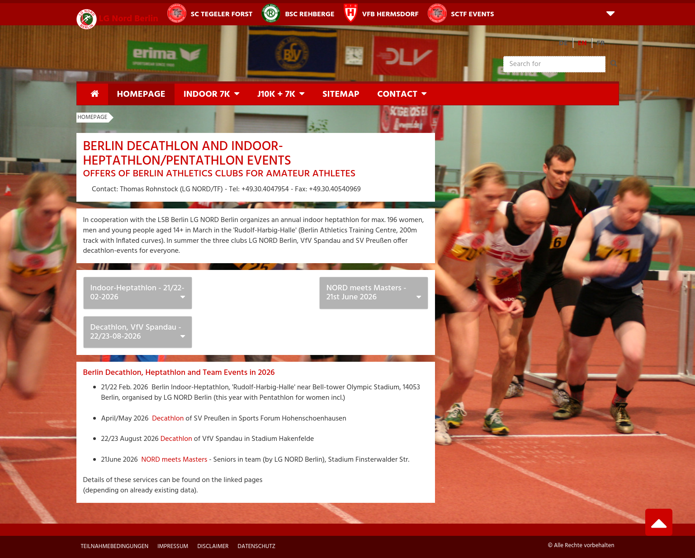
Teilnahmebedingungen (115, 546)
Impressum (172, 546)
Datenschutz (256, 546)
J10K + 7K (276, 94)
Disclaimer (212, 546)
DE (563, 43)
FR (601, 43)
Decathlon (168, 419)
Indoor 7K (207, 94)
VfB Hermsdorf (381, 13)
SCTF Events (461, 13)
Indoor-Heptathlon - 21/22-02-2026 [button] (137, 293)
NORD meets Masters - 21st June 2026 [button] (366, 293)
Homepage (141, 94)
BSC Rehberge (297, 13)
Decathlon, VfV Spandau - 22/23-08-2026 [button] (135, 332)
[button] (610, 13)
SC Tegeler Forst (209, 13)
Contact (397, 94)
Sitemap (340, 94)
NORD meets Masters (174, 460)
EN (582, 43)
